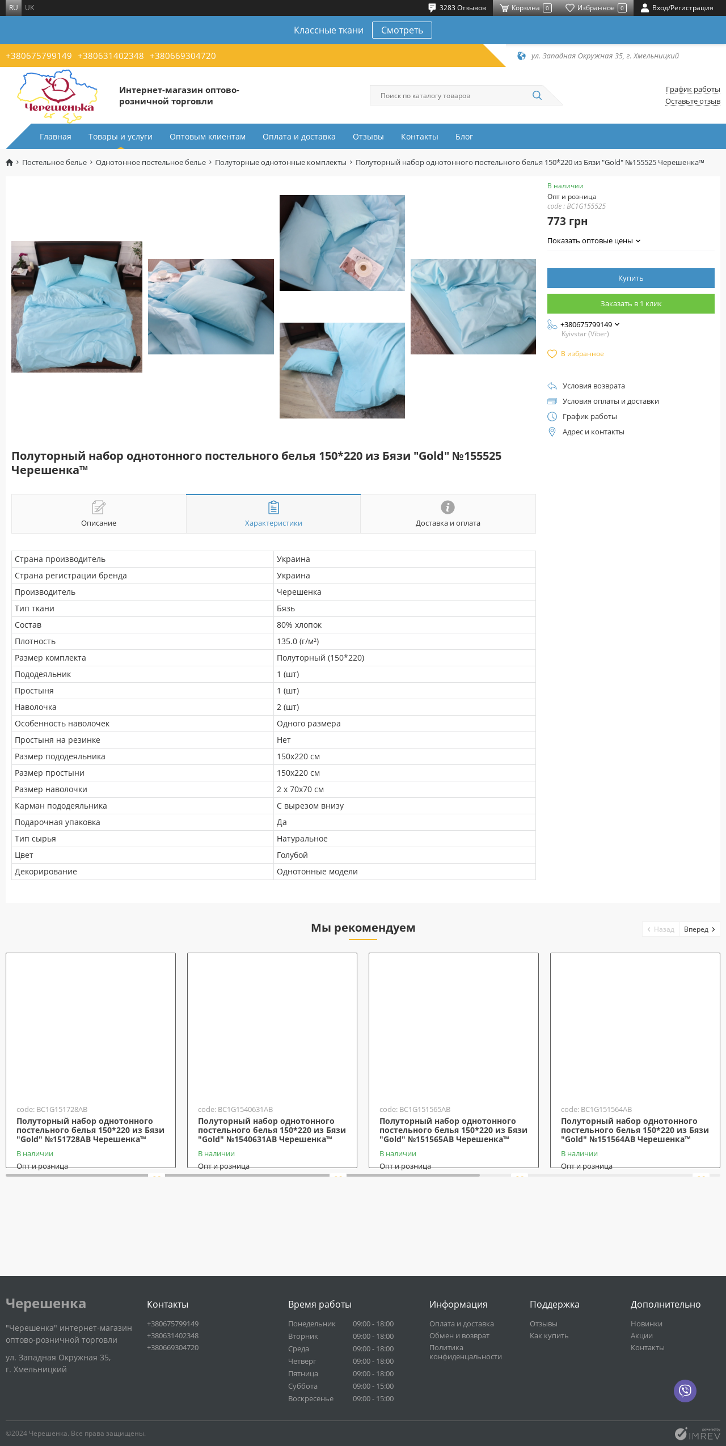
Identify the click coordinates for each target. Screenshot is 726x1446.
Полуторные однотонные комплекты (281, 162)
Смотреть (402, 30)
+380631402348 (111, 55)
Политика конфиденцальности (465, 1352)
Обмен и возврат (459, 1335)
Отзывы (368, 136)
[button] (661, 929)
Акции (642, 1335)
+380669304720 (183, 55)
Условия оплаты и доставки (611, 401)
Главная (55, 136)
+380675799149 (39, 55)
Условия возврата (594, 386)
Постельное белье (54, 162)
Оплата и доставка (299, 136)
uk (29, 7)
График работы (693, 89)
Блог (464, 136)
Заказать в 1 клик (631, 303)
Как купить (549, 1335)
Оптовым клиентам (208, 136)
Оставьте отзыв (692, 101)
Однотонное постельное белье (151, 162)
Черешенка (46, 1303)
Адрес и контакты (593, 432)
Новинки (646, 1323)
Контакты (419, 136)
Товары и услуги (120, 136)
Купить (631, 278)
